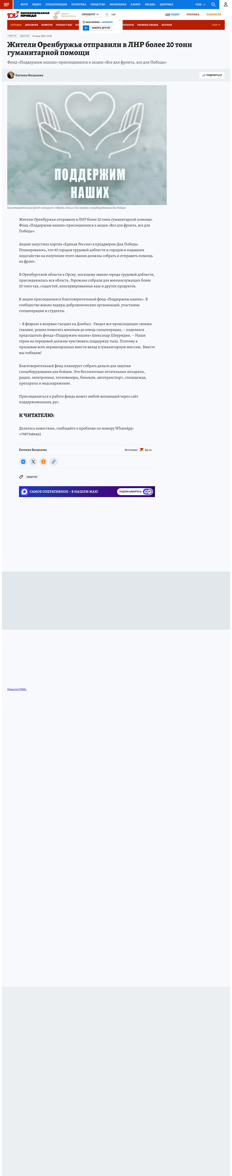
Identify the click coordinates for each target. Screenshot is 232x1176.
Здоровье (166, 4)
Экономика (117, 4)
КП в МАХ (166, 24)
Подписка (213, 14)
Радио (175, 14)
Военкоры (127, 24)
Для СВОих (31, 24)
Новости (47, 24)
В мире (135, 4)
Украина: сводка (147, 24)
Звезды (150, 4)
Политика (78, 4)
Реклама (193, 14)
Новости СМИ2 (16, 689)
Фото (24, 4)
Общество (97, 4)
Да (86, 28)
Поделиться (212, 75)
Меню (4, 4)
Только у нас (64, 24)
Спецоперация (56, 4)
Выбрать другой (101, 28)
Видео (36, 4)
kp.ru (148, 450)
